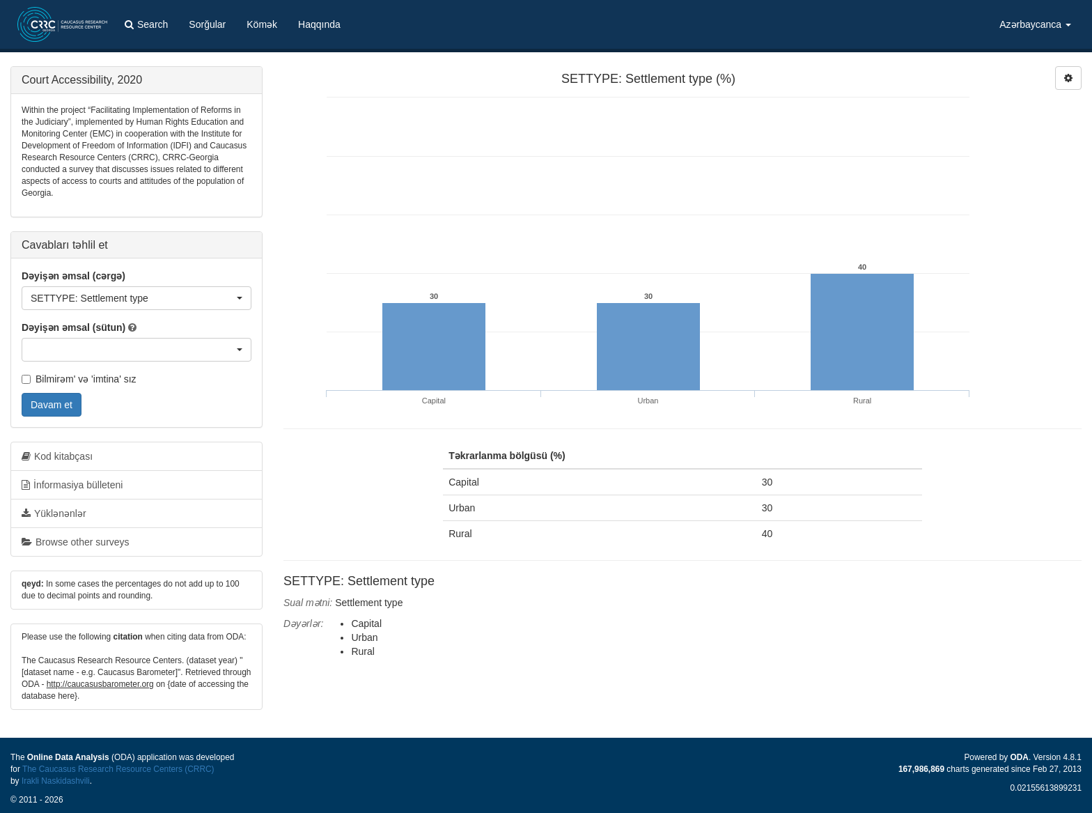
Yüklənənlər (54, 513)
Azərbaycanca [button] (1035, 24)
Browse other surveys (76, 542)
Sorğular (207, 24)
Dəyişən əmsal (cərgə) (73, 275)
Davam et (51, 404)
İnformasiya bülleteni (72, 484)
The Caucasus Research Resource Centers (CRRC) (118, 769)
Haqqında (319, 24)
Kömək (262, 24)
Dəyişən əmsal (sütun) (73, 327)
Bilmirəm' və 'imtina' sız (79, 379)
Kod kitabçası (57, 456)
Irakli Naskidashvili (56, 781)
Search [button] (146, 24)
